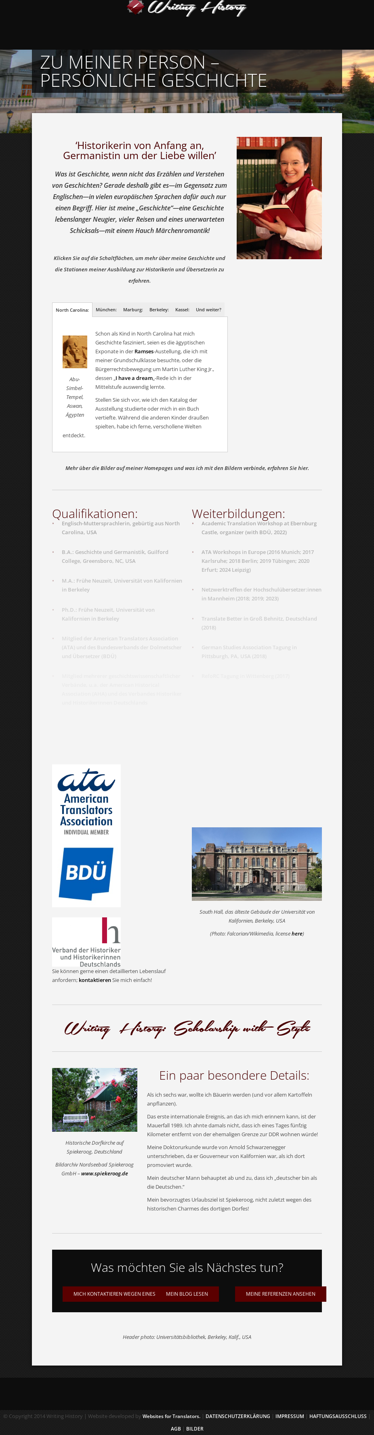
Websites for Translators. (171, 1416)
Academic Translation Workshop (242, 520)
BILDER (195, 1428)
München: (106, 309)
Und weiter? (208, 309)
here (297, 933)
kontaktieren (95, 980)
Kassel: (182, 309)
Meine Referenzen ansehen (280, 1293)
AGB (176, 1428)
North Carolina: (72, 310)
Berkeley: (159, 309)
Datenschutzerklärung (238, 1416)
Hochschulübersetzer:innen (287, 586)
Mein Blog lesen (187, 1293)
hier (303, 468)
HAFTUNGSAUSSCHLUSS (338, 1416)
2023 (271, 595)
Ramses (143, 351)
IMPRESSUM (290, 1416)
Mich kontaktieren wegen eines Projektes (127, 1293)
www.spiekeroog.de (104, 1173)
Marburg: (133, 309)
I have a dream (134, 378)
